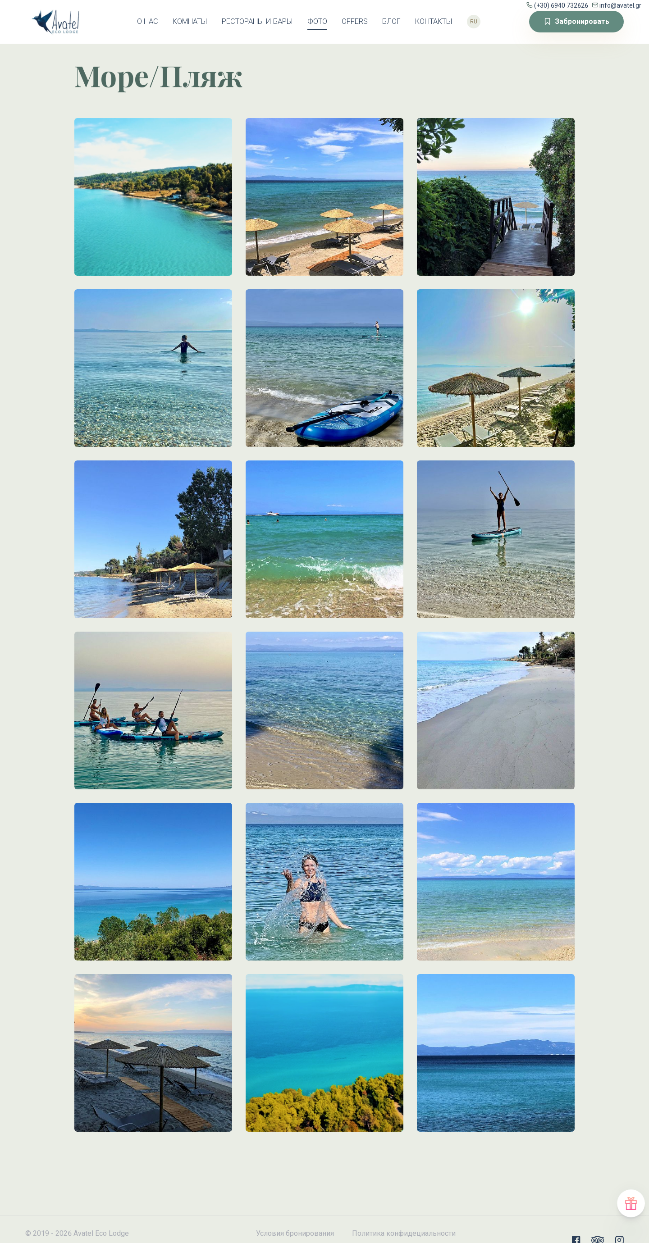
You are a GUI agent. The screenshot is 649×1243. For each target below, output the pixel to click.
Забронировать (576, 21)
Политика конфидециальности (404, 1233)
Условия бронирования (295, 1233)
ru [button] (473, 21)
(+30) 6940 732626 (561, 5)
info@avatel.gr (620, 5)
